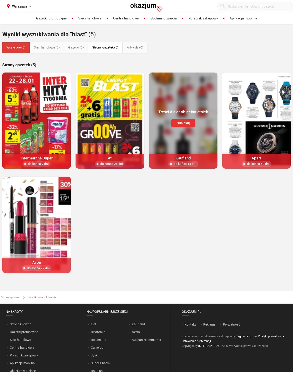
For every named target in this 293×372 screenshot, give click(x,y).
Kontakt (190, 324)
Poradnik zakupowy (24, 355)
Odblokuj (183, 123)
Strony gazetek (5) (105, 47)
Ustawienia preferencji (196, 341)
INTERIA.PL (205, 346)
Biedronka (98, 332)
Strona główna (10, 297)
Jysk (94, 355)
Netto (136, 332)
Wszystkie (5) (15, 47)
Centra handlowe (22, 347)
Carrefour (98, 347)
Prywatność (231, 324)
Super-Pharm (100, 363)
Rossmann (98, 340)
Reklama (209, 324)
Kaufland (138, 324)
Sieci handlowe (20, 340)
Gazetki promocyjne (24, 332)
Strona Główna (20, 324)
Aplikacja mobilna (22, 363)
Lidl (93, 324)
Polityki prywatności (271, 336)
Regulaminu (243, 336)
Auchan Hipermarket (146, 340)
